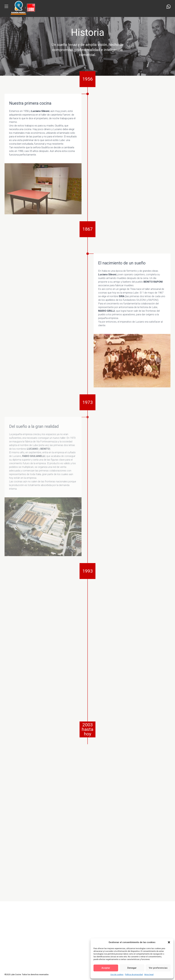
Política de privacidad (134, 974)
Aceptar (105, 968)
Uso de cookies (116, 974)
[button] (168, 942)
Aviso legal (149, 974)
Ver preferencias (158, 968)
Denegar (132, 968)
